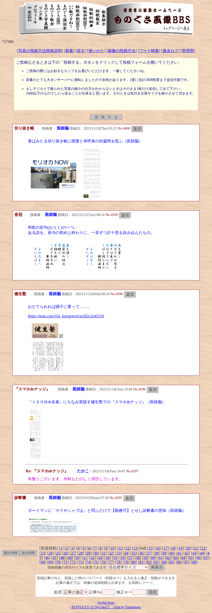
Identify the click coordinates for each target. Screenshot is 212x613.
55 (115, 558)
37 (149, 553)
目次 (81, 51)
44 (202, 553)
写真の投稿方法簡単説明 (40, 51)
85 (171, 562)
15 (150, 548)
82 (149, 562)
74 (88, 562)
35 (134, 553)
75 (96, 562)
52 (92, 558)
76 (103, 562)
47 (55, 558)
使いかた (96, 51)
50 (77, 558)
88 (194, 562)
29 (88, 553)
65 (191, 558)
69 (50, 562)
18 (173, 548)
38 (156, 553)
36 (141, 553)
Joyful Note (106, 603)
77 (111, 562)
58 (138, 558)
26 (65, 553)
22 (203, 548)
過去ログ (170, 51)
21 (196, 548)
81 (141, 562)
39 (164, 553)
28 (81, 553)
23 (43, 553)
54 (108, 558)
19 (181, 548)
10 (113, 548)
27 (73, 553)
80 (134, 562)
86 (179, 562)
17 (166, 548)
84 (164, 562)
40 (171, 553)
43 (194, 553)
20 (188, 548)
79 (126, 562)
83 (156, 562)
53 (100, 558)
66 (199, 558)
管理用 (188, 51)
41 (179, 553)
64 (183, 558)
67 (206, 558)
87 (187, 562)
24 (50, 553)
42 (187, 553)
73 (81, 562)
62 (168, 558)
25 (58, 553)
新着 (69, 51)
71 (65, 562)
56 (123, 558)
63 (176, 558)
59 (146, 558)
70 (58, 562)
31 (103, 553)
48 (62, 558)
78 (119, 562)
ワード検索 (149, 51)
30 (96, 553)
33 (119, 553)
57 (130, 558)
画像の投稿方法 (121, 51)
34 (126, 553)
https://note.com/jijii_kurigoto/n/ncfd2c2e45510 (66, 316)
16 (158, 548)
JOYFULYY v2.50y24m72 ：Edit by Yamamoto (106, 607)
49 (70, 558)
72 (73, 562)
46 (47, 558)
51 (85, 558)
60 (153, 558)
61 (161, 558)
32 (111, 553)
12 (127, 548)
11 (120, 548)
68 (43, 562)
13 (135, 548)
